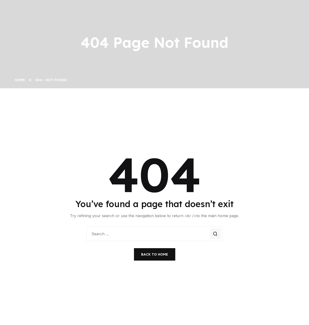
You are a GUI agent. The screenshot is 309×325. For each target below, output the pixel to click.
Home (21, 80)
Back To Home (154, 254)
